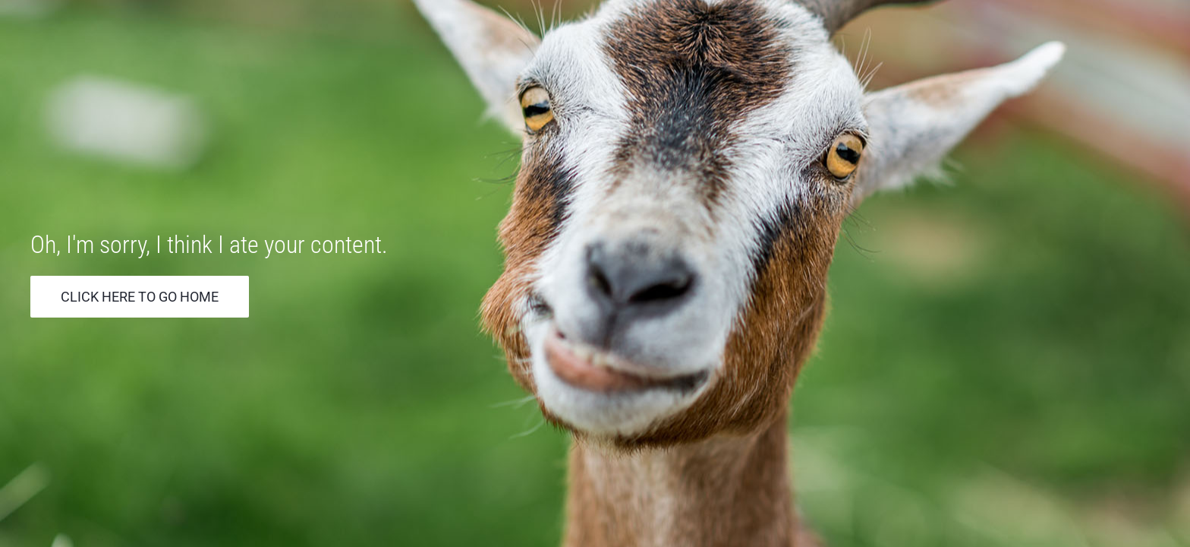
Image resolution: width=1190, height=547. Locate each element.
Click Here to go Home (140, 297)
